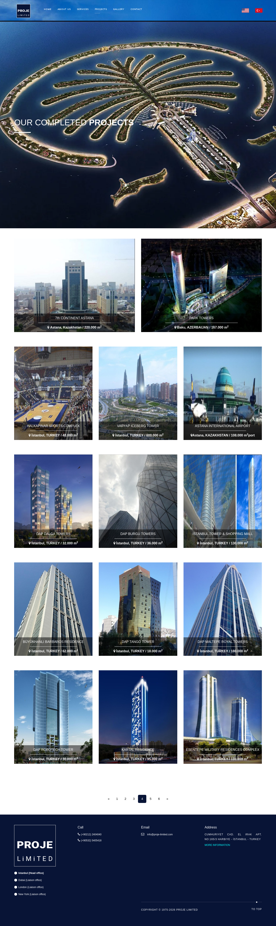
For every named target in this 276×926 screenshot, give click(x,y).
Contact (136, 9)
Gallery (118, 9)
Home (47, 9)
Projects (101, 9)
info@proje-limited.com (160, 834)
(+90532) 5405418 (91, 840)
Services (83, 9)
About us (64, 9)
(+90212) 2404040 (91, 834)
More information (217, 845)
